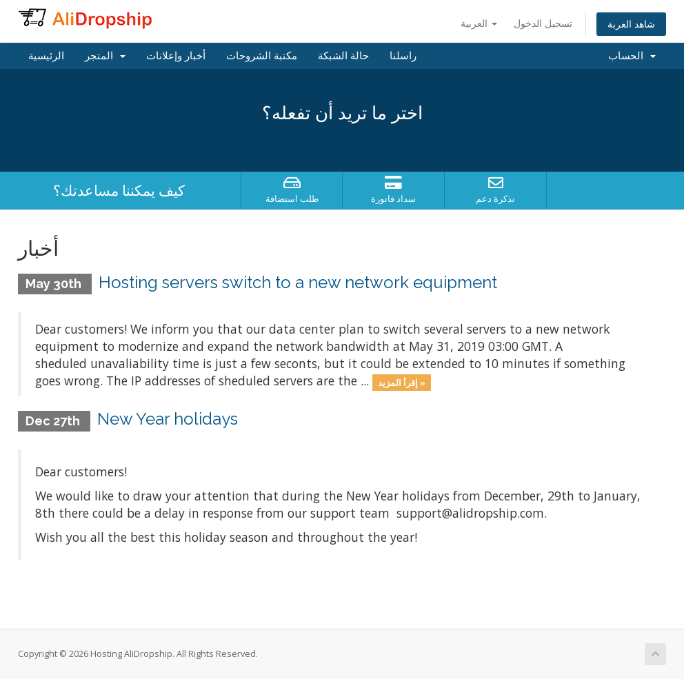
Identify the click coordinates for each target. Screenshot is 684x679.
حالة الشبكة (343, 56)
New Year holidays (167, 419)
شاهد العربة (631, 23)
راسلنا (403, 56)
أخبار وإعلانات (175, 56)
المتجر (105, 56)
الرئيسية (46, 56)
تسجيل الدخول (543, 23)
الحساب (632, 56)
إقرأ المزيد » (401, 382)
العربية (479, 23)
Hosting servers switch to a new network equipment (298, 282)
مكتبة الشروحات (261, 56)
